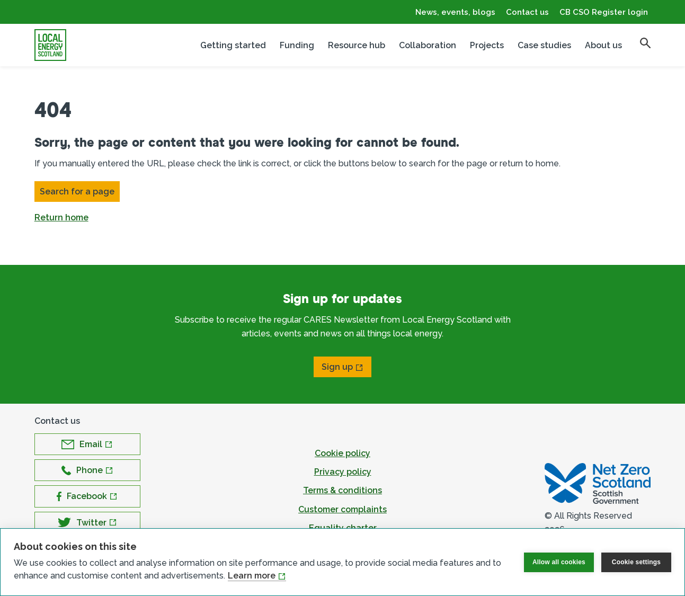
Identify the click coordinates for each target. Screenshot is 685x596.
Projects (487, 45)
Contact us (527, 12)
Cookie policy (342, 453)
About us (603, 45)
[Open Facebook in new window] (87, 496)
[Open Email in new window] (87, 444)
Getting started (233, 45)
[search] (645, 43)
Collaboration (427, 45)
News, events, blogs (455, 12)
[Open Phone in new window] (87, 470)
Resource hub (356, 45)
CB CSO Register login (603, 12)
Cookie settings (636, 562)
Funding (297, 45)
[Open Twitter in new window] (87, 522)
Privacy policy (342, 472)
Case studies (544, 45)
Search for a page (77, 191)
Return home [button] (61, 217)
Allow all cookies (558, 562)
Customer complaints (342, 509)
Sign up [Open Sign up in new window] (337, 367)
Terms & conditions (342, 490)
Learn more (251, 576)
